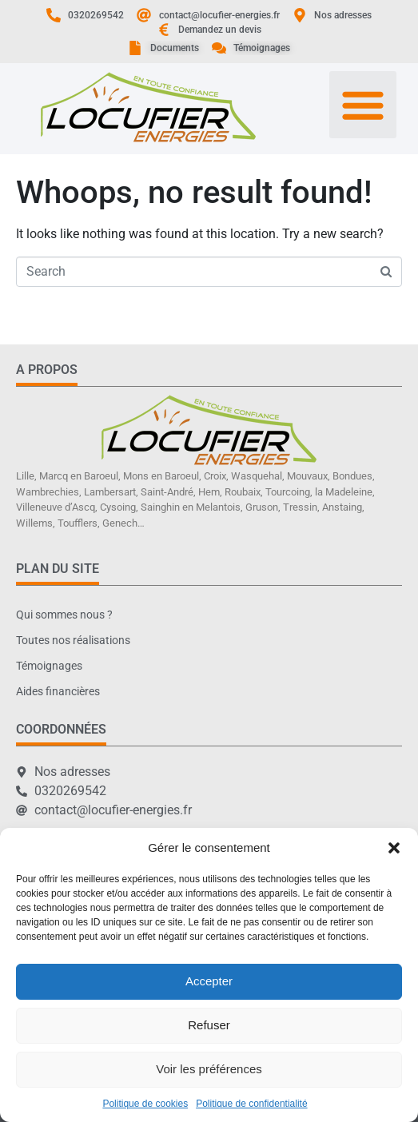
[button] (394, 848)
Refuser (209, 1025)
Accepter (209, 981)
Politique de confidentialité (251, 1103)
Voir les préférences (209, 1069)
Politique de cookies (145, 1103)
